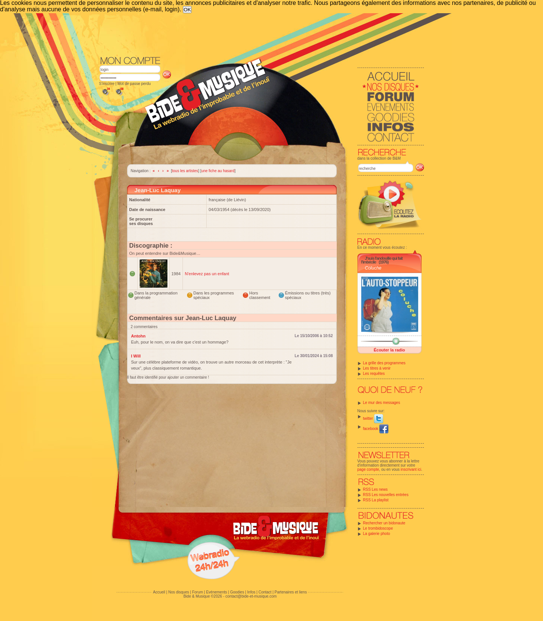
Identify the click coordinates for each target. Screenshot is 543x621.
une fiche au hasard (218, 171)
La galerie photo (376, 534)
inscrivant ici (411, 469)
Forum (197, 592)
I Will (136, 356)
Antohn (138, 336)
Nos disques (178, 592)
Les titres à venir (377, 368)
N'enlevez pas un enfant (207, 273)
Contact (264, 592)
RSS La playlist (376, 500)
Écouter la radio (389, 350)
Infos (251, 592)
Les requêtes (374, 373)
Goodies (237, 592)
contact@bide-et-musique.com (251, 596)
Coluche (373, 268)
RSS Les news (375, 489)
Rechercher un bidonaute (384, 523)
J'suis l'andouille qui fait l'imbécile (382, 260)
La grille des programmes (384, 363)
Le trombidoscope (378, 528)
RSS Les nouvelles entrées (386, 495)
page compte (368, 469)
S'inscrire (107, 84)
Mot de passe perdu (133, 84)
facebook (375, 429)
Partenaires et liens (291, 592)
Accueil (159, 592)
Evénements (216, 592)
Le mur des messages (381, 403)
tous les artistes (185, 171)
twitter (373, 418)
